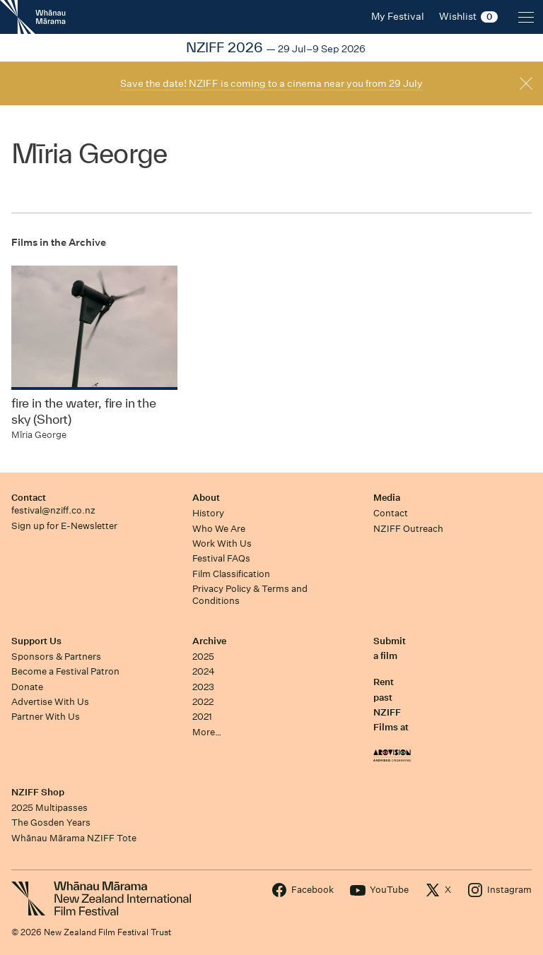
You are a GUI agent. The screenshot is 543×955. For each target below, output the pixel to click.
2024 (203, 671)
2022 (203, 702)
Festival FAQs (221, 558)
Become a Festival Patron (65, 671)
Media (386, 498)
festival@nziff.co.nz (53, 510)
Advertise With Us (50, 702)
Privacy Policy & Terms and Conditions (250, 595)
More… (206, 732)
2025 (203, 657)
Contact (28, 498)
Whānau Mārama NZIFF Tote (73, 838)
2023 (203, 687)
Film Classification (231, 574)
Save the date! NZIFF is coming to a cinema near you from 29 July (271, 83)
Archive (209, 641)
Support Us (36, 641)
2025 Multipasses (49, 808)
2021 (202, 717)
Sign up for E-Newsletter (64, 526)
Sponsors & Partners (56, 657)
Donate (27, 687)
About (206, 498)
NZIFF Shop (37, 792)
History (208, 513)
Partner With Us (45, 717)
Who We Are (218, 529)
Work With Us (222, 544)
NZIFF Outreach (408, 529)
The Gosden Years (50, 823)
